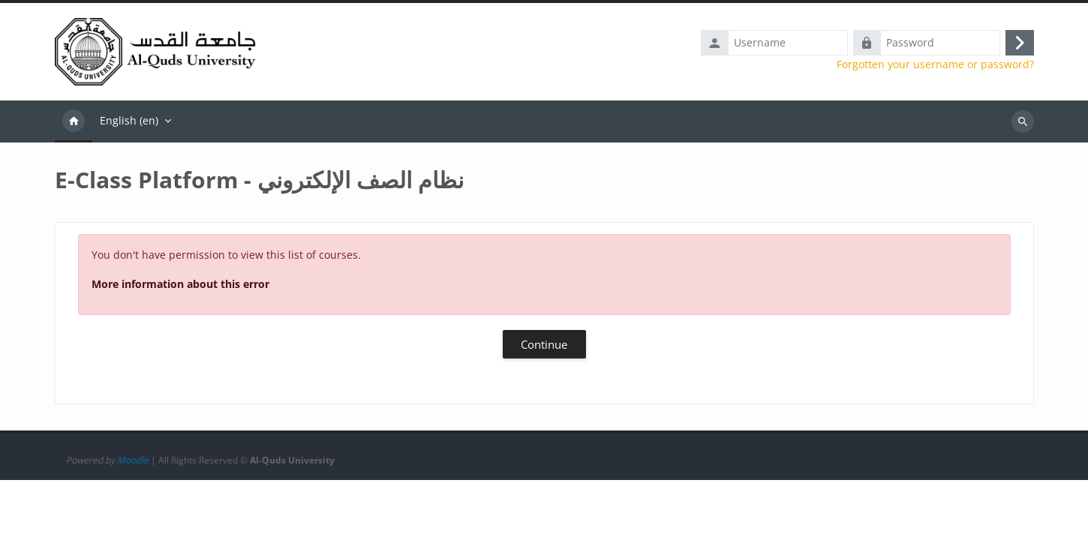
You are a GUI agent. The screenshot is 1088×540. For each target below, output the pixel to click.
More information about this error (180, 287)
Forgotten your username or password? (935, 66)
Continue (544, 347)
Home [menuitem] (73, 125)
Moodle (133, 520)
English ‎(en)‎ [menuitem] (129, 123)
